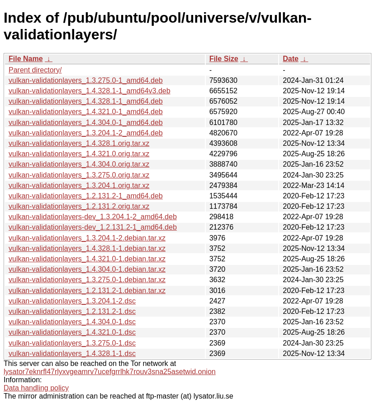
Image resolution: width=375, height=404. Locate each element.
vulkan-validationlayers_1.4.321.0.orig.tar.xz (79, 154)
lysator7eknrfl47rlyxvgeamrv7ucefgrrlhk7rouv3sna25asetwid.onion (110, 371)
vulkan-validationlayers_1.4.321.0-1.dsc (72, 332)
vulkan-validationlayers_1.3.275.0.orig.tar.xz (79, 175)
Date (291, 59)
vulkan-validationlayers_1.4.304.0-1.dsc (72, 322)
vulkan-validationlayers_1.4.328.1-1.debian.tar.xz (87, 248)
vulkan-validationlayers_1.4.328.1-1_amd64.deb (86, 101)
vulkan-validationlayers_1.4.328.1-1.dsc (72, 353)
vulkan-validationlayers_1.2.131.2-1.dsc (72, 311)
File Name (26, 59)
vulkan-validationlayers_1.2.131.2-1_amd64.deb (86, 196)
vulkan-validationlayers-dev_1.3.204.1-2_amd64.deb (93, 217)
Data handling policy (36, 388)
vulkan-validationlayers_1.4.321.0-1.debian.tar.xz (87, 259)
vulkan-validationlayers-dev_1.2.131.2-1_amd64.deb (93, 227)
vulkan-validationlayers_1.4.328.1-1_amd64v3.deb (90, 91)
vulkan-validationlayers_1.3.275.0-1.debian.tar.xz (87, 280)
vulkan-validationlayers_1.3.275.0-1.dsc (72, 343)
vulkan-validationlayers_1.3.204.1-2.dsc (72, 301)
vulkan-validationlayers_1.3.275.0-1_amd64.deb (86, 80)
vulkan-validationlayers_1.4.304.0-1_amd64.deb (86, 122)
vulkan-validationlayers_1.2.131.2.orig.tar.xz (79, 206)
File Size (223, 59)
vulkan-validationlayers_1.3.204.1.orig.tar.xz (79, 185)
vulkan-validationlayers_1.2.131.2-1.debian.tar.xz (87, 290)
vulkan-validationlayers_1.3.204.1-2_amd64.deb (86, 133)
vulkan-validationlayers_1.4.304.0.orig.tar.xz (79, 164)
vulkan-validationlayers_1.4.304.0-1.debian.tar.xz (87, 269)
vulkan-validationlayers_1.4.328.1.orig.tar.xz (79, 143)
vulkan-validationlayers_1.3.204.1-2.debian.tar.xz (87, 238)
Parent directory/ (35, 70)
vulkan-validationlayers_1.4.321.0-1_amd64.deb (86, 111)
